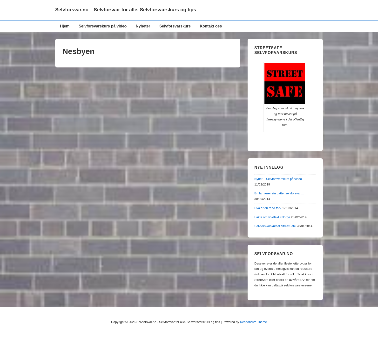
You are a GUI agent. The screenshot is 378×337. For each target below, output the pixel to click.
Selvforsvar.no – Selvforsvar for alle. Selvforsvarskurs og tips (125, 9)
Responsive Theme (253, 322)
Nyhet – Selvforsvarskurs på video (278, 179)
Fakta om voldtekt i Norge (272, 217)
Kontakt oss (211, 26)
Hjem (64, 26)
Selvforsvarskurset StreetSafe (275, 226)
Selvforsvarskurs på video (103, 26)
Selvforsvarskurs (175, 26)
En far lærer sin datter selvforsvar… (279, 193)
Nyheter (143, 26)
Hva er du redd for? (267, 208)
